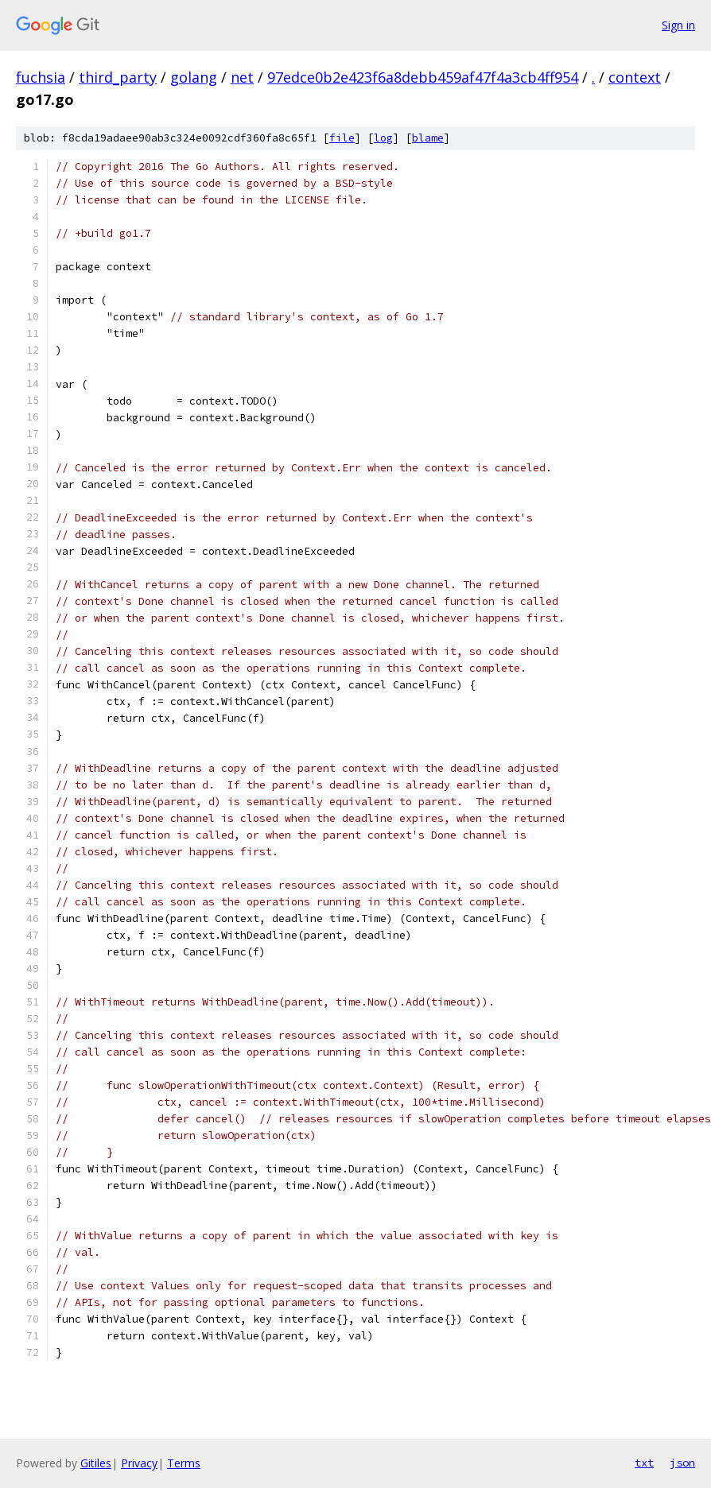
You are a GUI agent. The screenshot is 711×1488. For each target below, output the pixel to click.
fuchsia (40, 77)
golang (193, 77)
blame (428, 138)
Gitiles (95, 1463)
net (242, 77)
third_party (118, 77)
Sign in (678, 25)
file (342, 138)
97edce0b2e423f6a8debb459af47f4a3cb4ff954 (422, 77)
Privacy (139, 1463)
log (383, 138)
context (634, 77)
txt (644, 1462)
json (682, 1462)
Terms (183, 1463)
